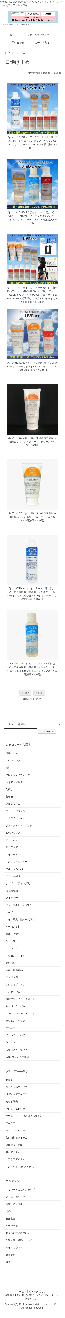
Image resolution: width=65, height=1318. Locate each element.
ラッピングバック (15, 1020)
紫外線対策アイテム (17, 1137)
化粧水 (9, 789)
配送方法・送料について (19, 1240)
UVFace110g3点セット (19, 362)
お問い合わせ (14, 42)
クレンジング (13, 760)
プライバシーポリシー (48, 1295)
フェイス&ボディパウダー (20, 905)
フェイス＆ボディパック (19, 825)
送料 (8, 1211)
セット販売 (12, 1101)
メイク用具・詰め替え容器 (20, 919)
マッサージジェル (15, 811)
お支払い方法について (18, 1233)
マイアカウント (14, 1247)
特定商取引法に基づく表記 (19, 1295)
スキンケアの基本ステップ (20, 1189)
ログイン (10, 1262)
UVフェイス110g (17, 513)
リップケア (12, 847)
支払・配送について (36, 35)
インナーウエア (14, 991)
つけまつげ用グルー (17, 861)
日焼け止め (19, 53)
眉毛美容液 (12, 890)
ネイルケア (12, 854)
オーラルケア (13, 840)
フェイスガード (14, 977)
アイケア (10, 1123)
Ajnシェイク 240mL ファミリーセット (28, 137)
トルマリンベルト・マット (20, 1013)
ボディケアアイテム (17, 1094)
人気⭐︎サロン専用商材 (17, 1056)
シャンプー (12, 941)
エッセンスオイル (15, 955)
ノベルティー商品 (15, 1035)
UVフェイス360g (17, 438)
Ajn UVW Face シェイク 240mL (26, 588)
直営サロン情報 (14, 1204)
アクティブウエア (15, 984)
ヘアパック (12, 948)
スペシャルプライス (17, 1087)
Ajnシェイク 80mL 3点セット (23, 212)
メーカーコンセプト (17, 1196)
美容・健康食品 (14, 970)
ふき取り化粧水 (14, 782)
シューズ (10, 1042)
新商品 (9, 1079)
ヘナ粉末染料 (13, 926)
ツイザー (10, 912)
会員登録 (10, 1254)
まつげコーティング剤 (18, 883)
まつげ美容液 (13, 876)
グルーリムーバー (15, 868)
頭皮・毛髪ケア (14, 934)
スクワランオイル (15, 818)
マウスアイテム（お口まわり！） (24, 1116)
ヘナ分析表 (12, 1225)
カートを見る (39, 42)
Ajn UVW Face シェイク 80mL (25, 663)
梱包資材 (10, 1027)
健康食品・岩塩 (14, 1145)
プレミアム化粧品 (15, 1108)
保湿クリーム (13, 803)
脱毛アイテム (13, 1152)
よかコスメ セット (17, 1049)
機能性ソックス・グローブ (20, 999)
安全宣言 (10, 1218)
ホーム (10, 35)
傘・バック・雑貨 (15, 1006)
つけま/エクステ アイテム (20, 1166)
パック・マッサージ (17, 1130)
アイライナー (13, 897)
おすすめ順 (34, 73)
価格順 (46, 73)
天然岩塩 (10, 962)
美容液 (9, 796)
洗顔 (8, 767)
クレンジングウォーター (19, 775)
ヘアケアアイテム (15, 1159)
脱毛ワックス (13, 832)
